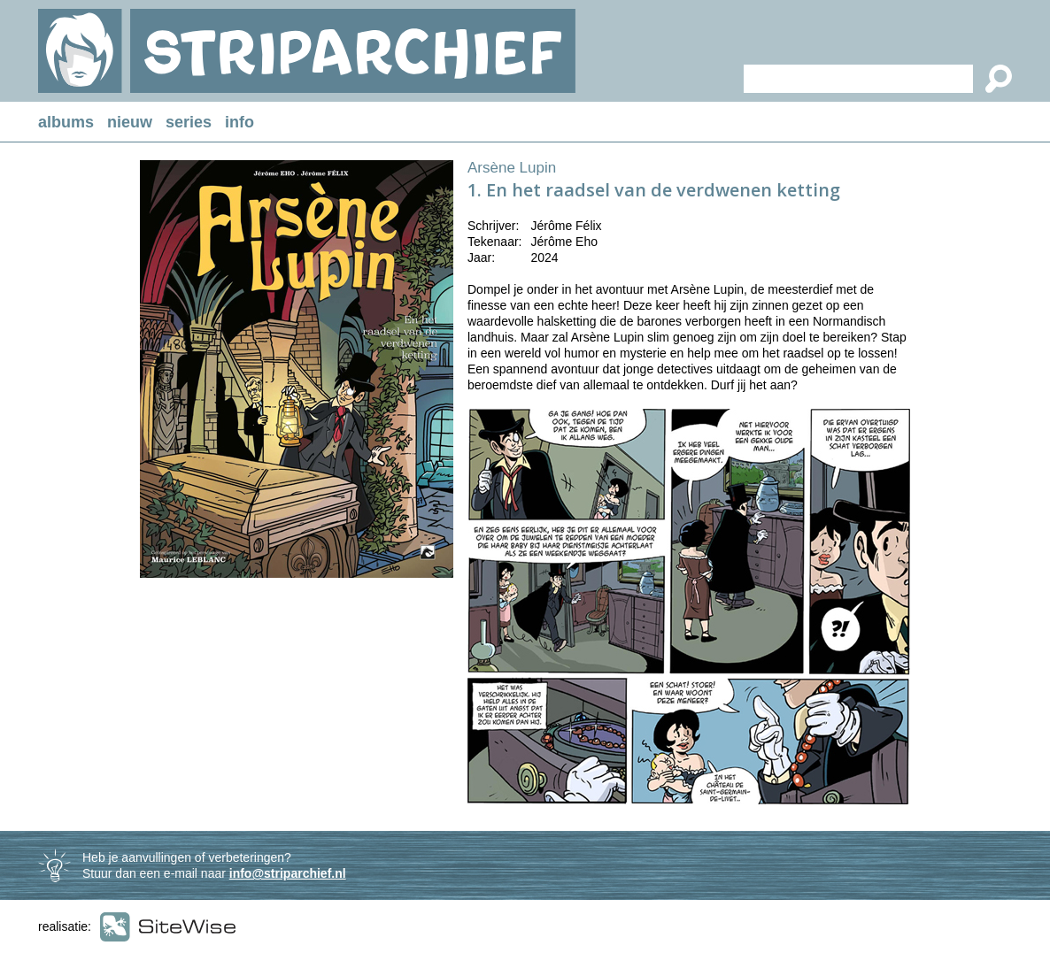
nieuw (129, 122)
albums (66, 122)
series (189, 122)
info (239, 122)
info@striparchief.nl (287, 873)
